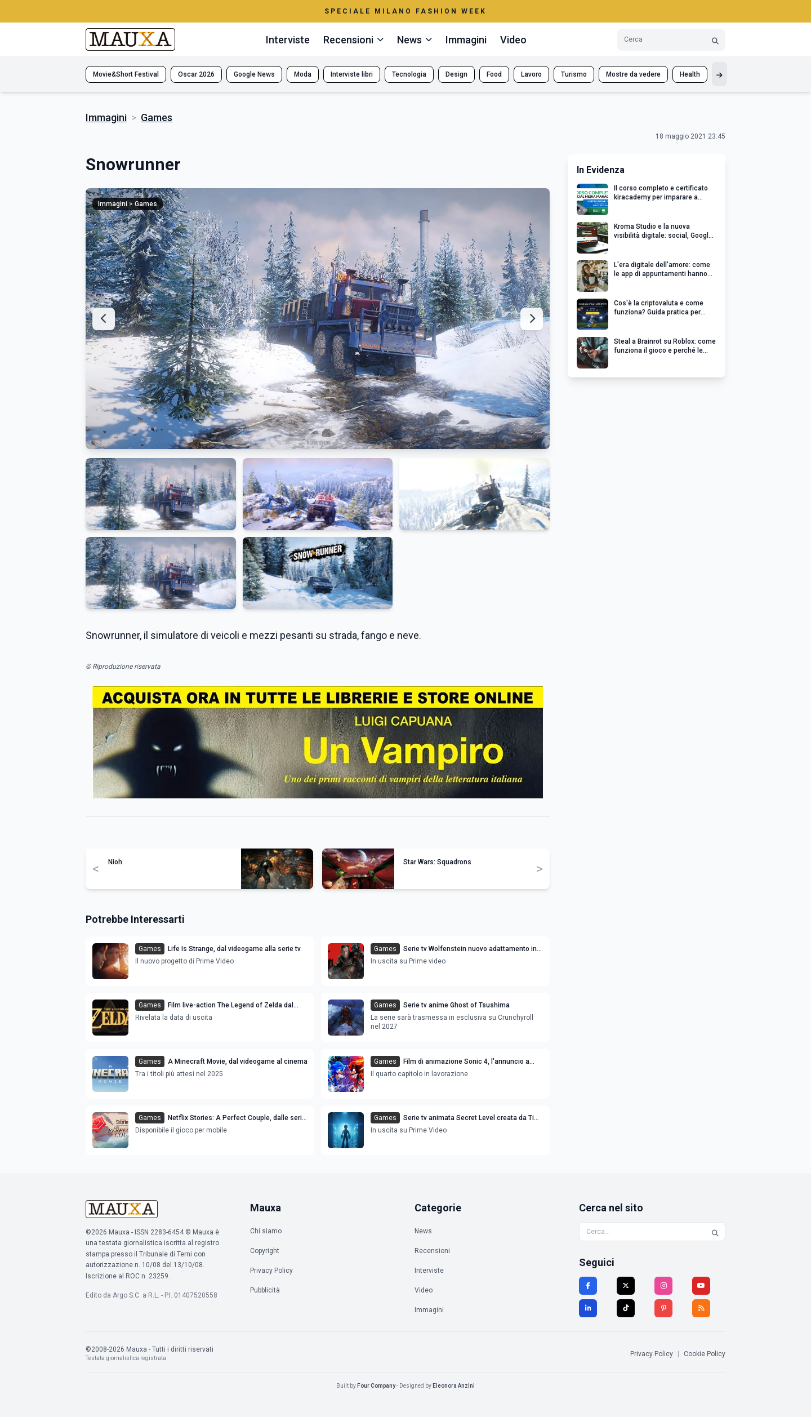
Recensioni (432, 1251)
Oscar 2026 (196, 74)
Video (513, 40)
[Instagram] (663, 1286)
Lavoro (531, 74)
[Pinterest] (663, 1308)
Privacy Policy (271, 1270)
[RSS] (701, 1308)
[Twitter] (626, 1286)
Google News (254, 74)
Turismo (574, 74)
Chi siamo (266, 1231)
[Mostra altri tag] (719, 74)
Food (494, 74)
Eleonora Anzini (454, 1386)
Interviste (288, 40)
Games (156, 117)
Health (690, 74)
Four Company (376, 1386)
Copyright (264, 1251)
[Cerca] (715, 39)
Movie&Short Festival (126, 74)
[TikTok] (626, 1308)
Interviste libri (352, 74)
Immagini (466, 40)
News (423, 1231)
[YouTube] (701, 1286)
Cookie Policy (704, 1354)
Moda (302, 74)
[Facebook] (588, 1286)
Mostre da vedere (633, 74)
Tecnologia (409, 74)
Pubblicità (265, 1290)
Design (456, 74)
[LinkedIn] (588, 1308)
